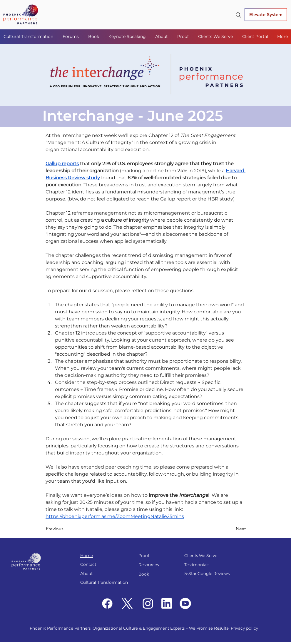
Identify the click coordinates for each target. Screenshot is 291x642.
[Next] (231, 529)
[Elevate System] (266, 14)
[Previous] (65, 529)
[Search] (238, 15)
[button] (71, 36)
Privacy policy (244, 628)
